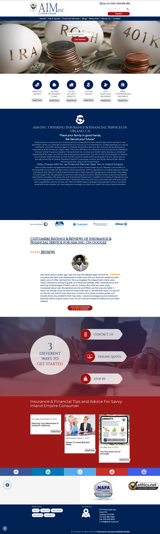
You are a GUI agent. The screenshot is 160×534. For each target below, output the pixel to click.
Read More (37, 100)
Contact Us (49, 515)
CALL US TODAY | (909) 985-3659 (116, 3)
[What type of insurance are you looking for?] (80, 34)
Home (35, 510)
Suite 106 (103, 512)
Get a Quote (57, 510)
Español (118, 14)
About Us (45, 510)
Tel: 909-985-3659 (106, 517)
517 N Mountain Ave (107, 510)
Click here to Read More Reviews (80, 308)
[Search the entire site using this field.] (117, 9)
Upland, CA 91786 (106, 515)
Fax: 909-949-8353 (107, 519)
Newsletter (37, 515)
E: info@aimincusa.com (109, 522)
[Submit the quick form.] (80, 39)
